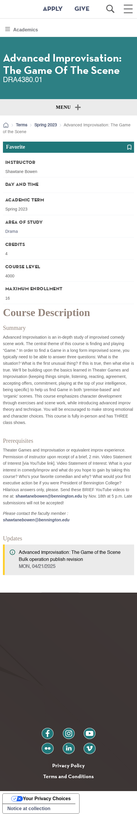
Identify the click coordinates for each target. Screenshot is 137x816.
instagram (68, 731)
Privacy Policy (68, 765)
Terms (21, 125)
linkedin (68, 746)
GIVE (82, 9)
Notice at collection (28, 808)
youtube (89, 731)
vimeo (89, 746)
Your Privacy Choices (47, 798)
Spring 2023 (45, 125)
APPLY (53, 9)
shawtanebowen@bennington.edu (49, 496)
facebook (47, 731)
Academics (25, 31)
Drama (11, 232)
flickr (47, 746)
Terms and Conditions (68, 776)
